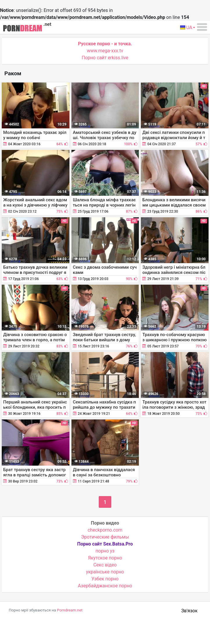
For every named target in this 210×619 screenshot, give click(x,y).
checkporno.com (105, 530)
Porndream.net (69, 610)
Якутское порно (105, 558)
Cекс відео (104, 565)
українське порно (105, 572)
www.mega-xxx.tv (105, 50)
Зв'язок (189, 610)
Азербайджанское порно (105, 586)
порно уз (105, 551)
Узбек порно (105, 579)
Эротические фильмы (105, 537)
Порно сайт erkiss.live (105, 57)
